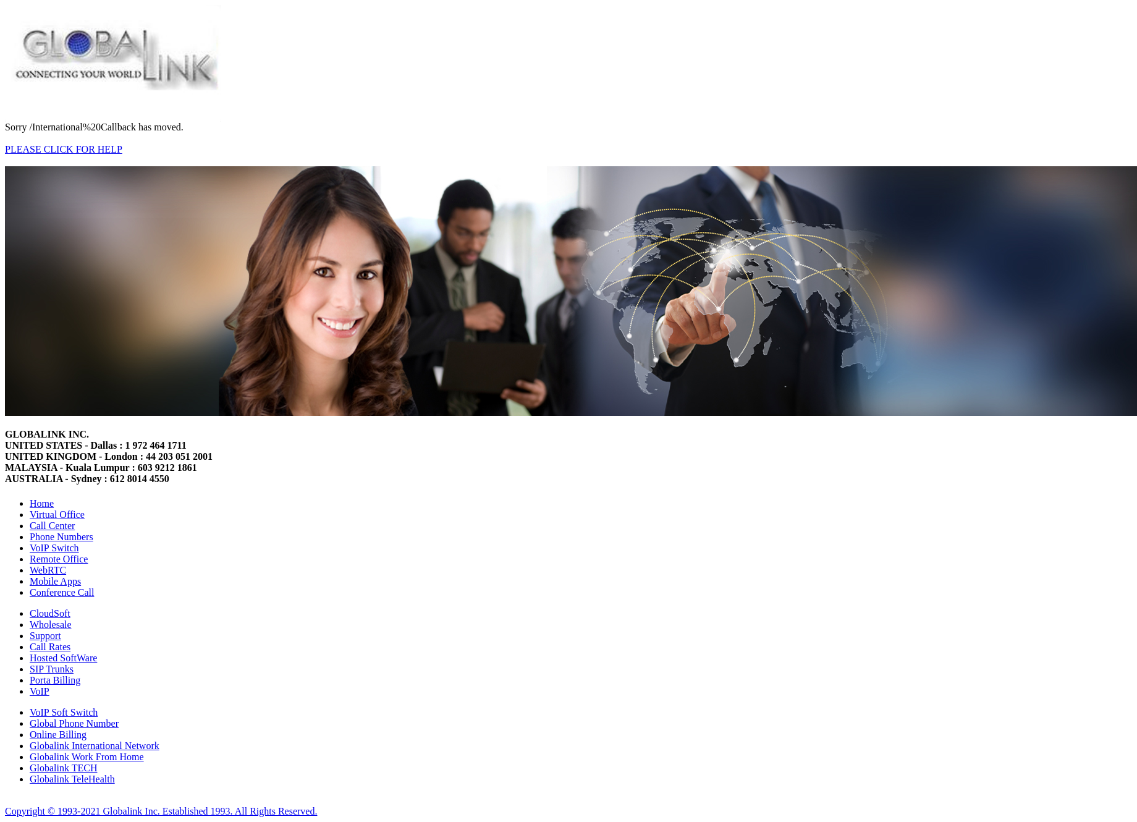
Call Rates (50, 647)
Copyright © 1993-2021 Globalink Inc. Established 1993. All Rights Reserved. (161, 811)
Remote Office (59, 559)
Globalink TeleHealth (72, 779)
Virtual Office (57, 514)
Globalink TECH (63, 768)
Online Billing (58, 734)
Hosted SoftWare (63, 658)
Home (42, 503)
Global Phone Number (74, 723)
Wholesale (51, 624)
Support (45, 635)
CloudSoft (50, 613)
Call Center (52, 525)
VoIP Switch (54, 548)
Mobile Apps (55, 581)
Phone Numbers (61, 537)
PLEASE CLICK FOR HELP (63, 149)
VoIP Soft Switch (64, 712)
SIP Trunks (52, 669)
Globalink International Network (94, 745)
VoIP (39, 691)
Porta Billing (55, 680)
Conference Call (62, 592)
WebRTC (48, 570)
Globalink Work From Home (87, 757)
